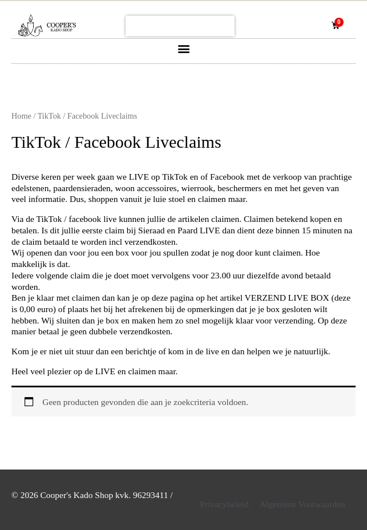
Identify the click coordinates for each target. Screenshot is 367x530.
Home (21, 115)
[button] (183, 48)
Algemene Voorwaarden (302, 504)
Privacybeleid (224, 504)
